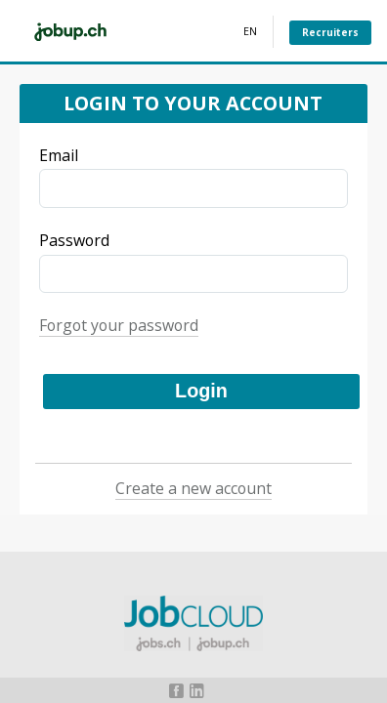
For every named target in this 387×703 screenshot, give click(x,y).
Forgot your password (118, 325)
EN (250, 31)
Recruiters (330, 32)
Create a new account (193, 488)
